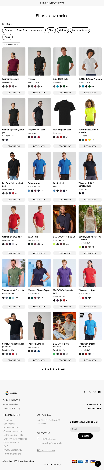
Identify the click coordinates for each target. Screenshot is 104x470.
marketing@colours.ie (51, 443)
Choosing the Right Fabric (15, 438)
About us (8, 420)
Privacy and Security (13, 450)
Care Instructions (11, 442)
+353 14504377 (47, 450)
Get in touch (9, 423)
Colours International (25, 461)
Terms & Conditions (12, 453)
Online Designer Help (13, 435)
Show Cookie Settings (52, 464)
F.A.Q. (6, 446)
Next (62, 368)
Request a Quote (11, 427)
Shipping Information (13, 431)
